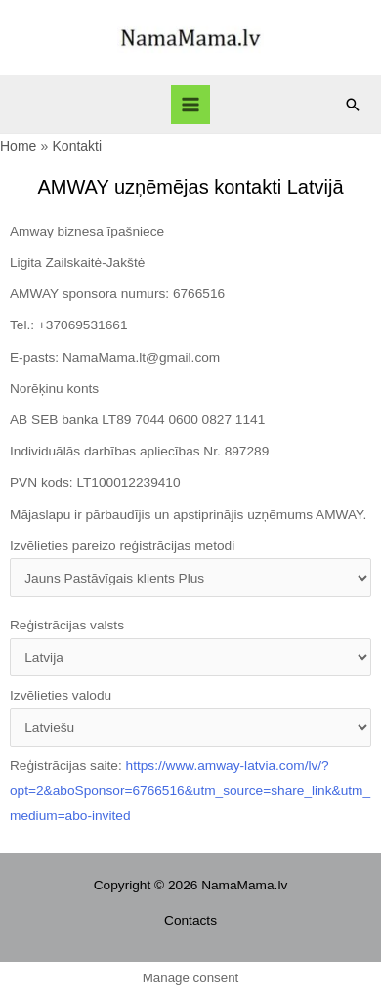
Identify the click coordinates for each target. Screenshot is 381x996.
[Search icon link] (352, 104)
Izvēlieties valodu (190, 717)
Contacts (190, 920)
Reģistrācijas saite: (190, 790)
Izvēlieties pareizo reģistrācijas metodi (190, 568)
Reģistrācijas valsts (190, 647)
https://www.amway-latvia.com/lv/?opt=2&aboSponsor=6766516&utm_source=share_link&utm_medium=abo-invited (190, 790)
